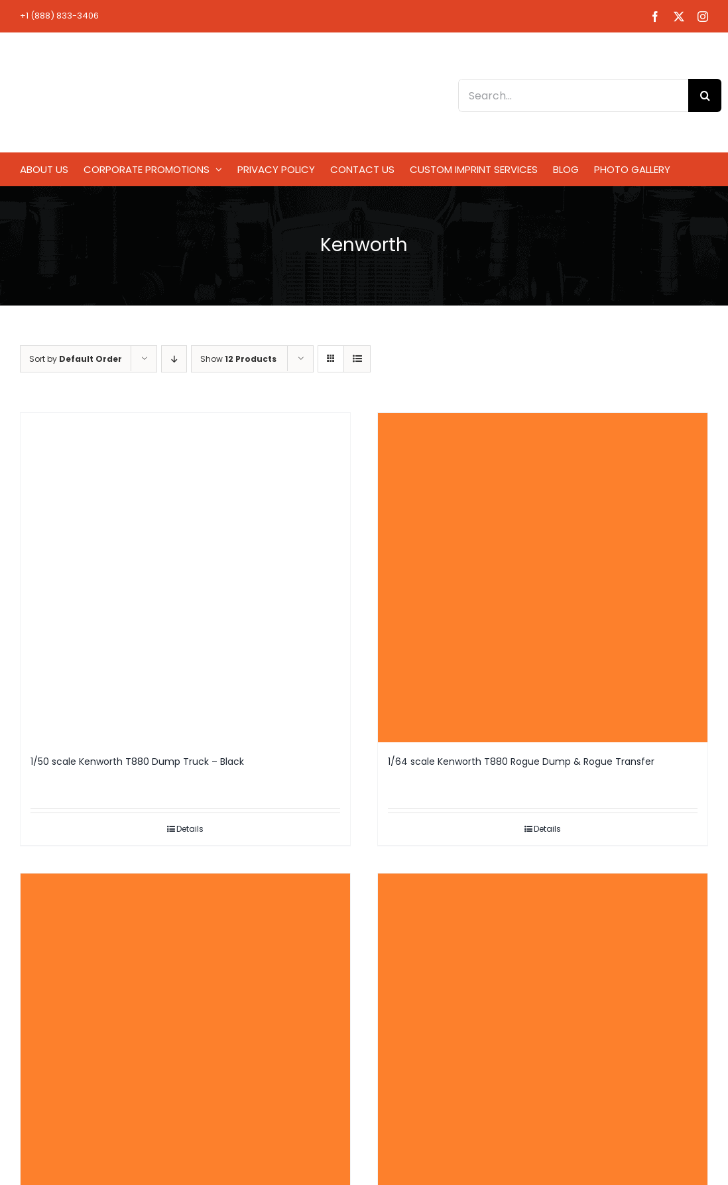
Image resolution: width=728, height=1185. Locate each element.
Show (238, 359)
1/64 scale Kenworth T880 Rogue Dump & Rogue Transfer (521, 761)
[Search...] (573, 95)
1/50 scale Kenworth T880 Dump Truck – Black (137, 761)
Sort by (75, 359)
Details (190, 828)
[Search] (704, 95)
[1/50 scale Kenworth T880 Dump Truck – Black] (185, 577)
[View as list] (357, 359)
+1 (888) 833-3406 (59, 15)
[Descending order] (174, 358)
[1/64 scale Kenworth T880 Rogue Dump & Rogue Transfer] (542, 577)
